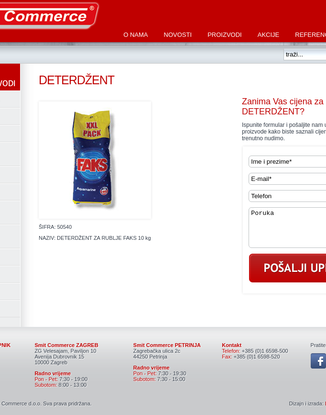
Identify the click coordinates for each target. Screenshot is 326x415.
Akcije (269, 34)
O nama (135, 34)
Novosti (178, 34)
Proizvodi (224, 34)
